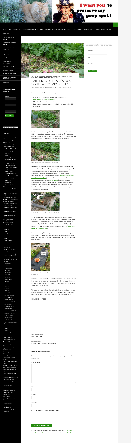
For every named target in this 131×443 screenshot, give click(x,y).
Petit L (5, 335)
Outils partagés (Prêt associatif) (11, 29)
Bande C (6, 231)
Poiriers (7, 277)
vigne (6, 286)
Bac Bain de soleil (8, 295)
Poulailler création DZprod (8, 38)
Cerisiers (7, 266)
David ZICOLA (50, 88)
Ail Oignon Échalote (9, 148)
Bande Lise (6, 242)
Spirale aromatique (8, 339)
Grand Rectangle (8, 326)
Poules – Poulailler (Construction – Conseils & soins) (9, 357)
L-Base (5, 328)
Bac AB (5, 288)
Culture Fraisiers (9, 171)
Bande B (6, 229)
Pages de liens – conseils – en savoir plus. (10, 78)
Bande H (6, 238)
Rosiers (6, 284)
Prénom (90, 50)
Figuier (6, 270)
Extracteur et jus (8, 381)
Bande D (6, 233)
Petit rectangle (7, 337)
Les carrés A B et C (8, 249)
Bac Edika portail (8, 306)
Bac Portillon (7, 317)
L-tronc (5, 330)
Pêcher (6, 275)
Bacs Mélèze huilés (8, 320)
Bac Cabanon (7, 297)
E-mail (33, 394)
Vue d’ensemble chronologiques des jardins (57, 29)
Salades (6, 180)
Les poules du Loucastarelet (10, 361)
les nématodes (53, 180)
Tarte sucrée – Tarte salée (10, 388)
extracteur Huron (49, 99)
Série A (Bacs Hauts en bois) (10, 207)
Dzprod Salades (7, 379)
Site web (34, 402)
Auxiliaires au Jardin (8, 66)
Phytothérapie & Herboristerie (7, 62)
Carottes (7, 153)
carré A (6, 290)
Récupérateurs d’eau (8, 58)
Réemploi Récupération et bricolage (33, 29)
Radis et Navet (8, 178)
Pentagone (6, 332)
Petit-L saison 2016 (53, 335)
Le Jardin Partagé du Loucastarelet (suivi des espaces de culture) (8, 220)
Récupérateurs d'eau (8, 390)
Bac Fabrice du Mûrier (9, 311)
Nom (33, 387)
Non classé (6, 33)
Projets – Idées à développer (9, 369)
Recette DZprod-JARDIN (9, 377)
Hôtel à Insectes (8, 191)
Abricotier (7, 263)
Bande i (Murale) (8, 240)
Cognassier (7, 268)
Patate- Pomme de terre (10, 175)
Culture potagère (8, 151)
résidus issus (37, 99)
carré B (6, 293)
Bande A (6, 227)
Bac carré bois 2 (8, 299)
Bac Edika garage (8, 304)
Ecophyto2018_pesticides (9, 73)
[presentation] (45, 418)
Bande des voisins (8, 236)
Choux (6, 155)
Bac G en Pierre (7, 224)
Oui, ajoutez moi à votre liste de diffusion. (45, 410)
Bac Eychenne (7, 308)
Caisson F (6, 247)
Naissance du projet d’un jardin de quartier (53, 342)
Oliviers (7, 272)
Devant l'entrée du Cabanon (10, 322)
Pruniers (7, 281)
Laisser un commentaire (64, 88)
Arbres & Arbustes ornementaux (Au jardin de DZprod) (10, 259)
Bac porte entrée (8, 315)
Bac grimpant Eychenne (9, 313)
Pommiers (7, 279)
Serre (5, 251)
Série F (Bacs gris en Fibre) (10, 215)
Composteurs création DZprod (41, 76)
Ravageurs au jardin (8, 70)
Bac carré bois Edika (9, 302)
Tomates (7, 182)
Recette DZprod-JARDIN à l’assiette (83, 29)
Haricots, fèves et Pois (10, 173)
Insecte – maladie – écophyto (104, 29)
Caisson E (6, 245)
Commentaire (36, 362)
